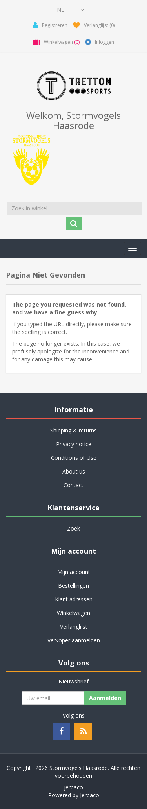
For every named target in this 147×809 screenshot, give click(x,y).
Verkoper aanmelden (73, 640)
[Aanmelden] (53, 698)
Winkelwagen (73, 613)
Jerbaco (73, 787)
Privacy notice (73, 444)
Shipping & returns (73, 430)
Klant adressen (74, 599)
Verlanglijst (73, 626)
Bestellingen (73, 585)
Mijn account (73, 572)
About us (73, 471)
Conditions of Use (73, 457)
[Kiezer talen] (70, 10)
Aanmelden (105, 697)
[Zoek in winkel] (74, 208)
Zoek (73, 528)
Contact (73, 485)
